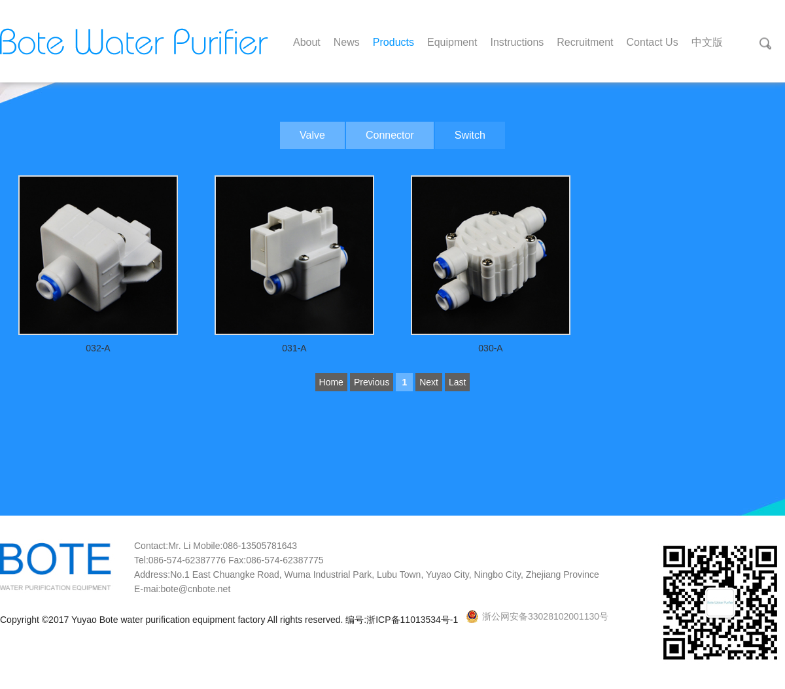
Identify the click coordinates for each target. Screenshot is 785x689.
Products (393, 42)
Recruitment (585, 42)
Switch (470, 135)
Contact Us (652, 42)
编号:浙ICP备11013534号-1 (403, 619)
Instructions (517, 42)
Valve (312, 135)
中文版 (707, 42)
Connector (390, 135)
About (307, 42)
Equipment (452, 42)
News (347, 42)
